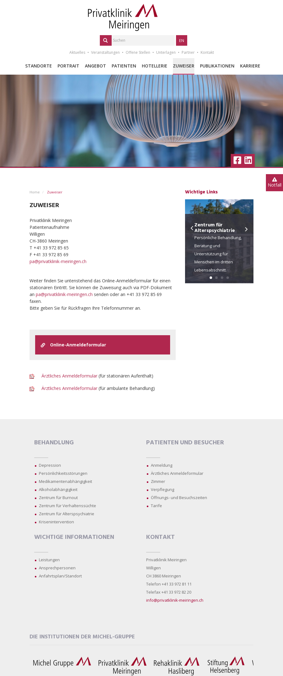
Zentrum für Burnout (58, 497)
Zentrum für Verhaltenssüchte (67, 505)
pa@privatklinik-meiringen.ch (58, 261)
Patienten (124, 66)
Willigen (153, 568)
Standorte (38, 66)
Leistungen (49, 560)
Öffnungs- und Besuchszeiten (179, 497)
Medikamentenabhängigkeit (65, 481)
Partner (188, 52)
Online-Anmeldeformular (73, 345)
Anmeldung (161, 465)
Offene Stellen (138, 52)
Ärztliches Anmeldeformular (69, 376)
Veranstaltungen (105, 52)
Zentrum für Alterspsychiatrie (66, 513)
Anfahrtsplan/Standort (60, 576)
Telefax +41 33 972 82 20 (168, 592)
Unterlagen (166, 52)
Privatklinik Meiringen (166, 560)
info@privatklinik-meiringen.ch (174, 600)
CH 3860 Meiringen (163, 576)
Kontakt (207, 52)
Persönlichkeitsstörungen (63, 473)
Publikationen (217, 66)
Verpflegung (162, 489)
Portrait (68, 66)
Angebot (95, 66)
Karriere (250, 66)
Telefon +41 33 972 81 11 (169, 584)
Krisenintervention (56, 522)
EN (181, 40)
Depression (50, 465)
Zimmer (158, 481)
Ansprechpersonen (57, 568)
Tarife (156, 505)
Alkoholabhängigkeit (58, 489)
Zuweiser (183, 66)
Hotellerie (154, 66)
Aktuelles (77, 52)
